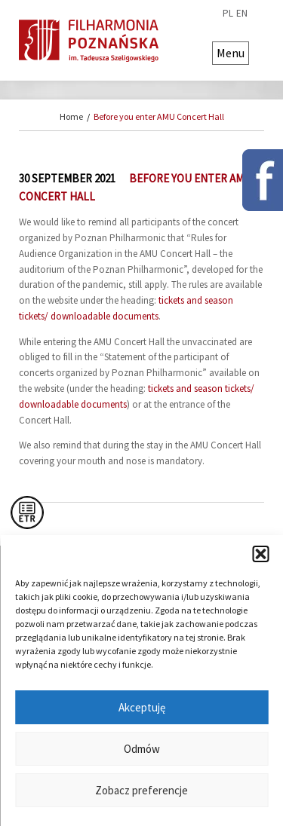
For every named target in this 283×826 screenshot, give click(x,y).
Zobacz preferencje (141, 790)
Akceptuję (141, 707)
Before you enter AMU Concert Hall (159, 116)
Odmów (142, 749)
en (242, 14)
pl (228, 14)
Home (71, 116)
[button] (260, 553)
